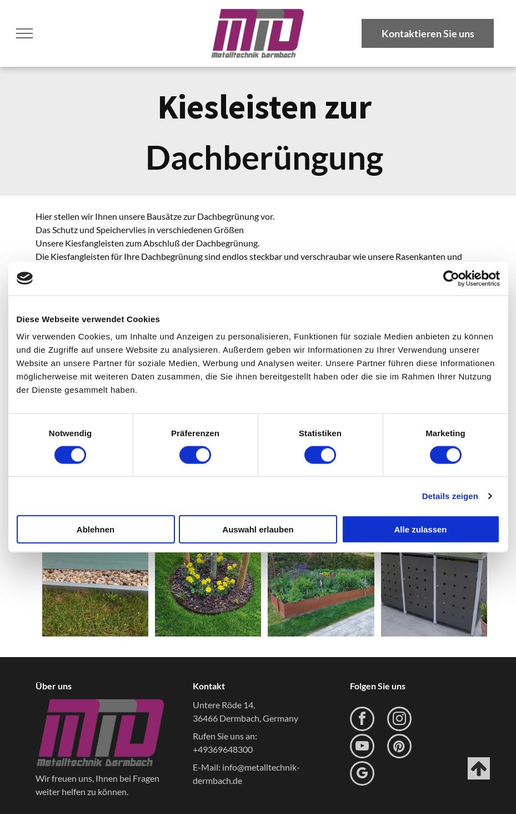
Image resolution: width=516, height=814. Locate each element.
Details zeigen (450, 495)
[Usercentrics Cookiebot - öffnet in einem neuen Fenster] (451, 278)
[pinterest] (399, 747)
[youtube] (362, 747)
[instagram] (399, 720)
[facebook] (362, 720)
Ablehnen (95, 529)
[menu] (24, 33)
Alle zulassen (420, 529)
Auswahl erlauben (257, 529)
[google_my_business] (362, 774)
